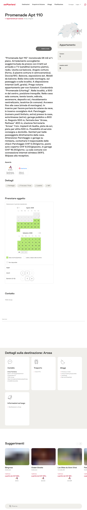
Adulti (8, 273)
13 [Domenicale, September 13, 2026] (39, 242)
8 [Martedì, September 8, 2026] (22, 242)
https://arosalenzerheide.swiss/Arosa (17, 379)
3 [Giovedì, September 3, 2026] (29, 239)
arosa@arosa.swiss (12, 381)
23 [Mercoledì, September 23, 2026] (26, 249)
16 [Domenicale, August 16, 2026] (38, 220)
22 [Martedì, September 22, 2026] (22, 249)
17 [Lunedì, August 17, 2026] (18, 224)
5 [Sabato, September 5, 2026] (35, 239)
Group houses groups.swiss (68, 373)
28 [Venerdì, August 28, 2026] (32, 227)
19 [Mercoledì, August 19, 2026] (25, 224)
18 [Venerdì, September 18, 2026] (32, 246)
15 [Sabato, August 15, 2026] (35, 220)
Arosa (47, 353)
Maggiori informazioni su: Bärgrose (17, 467)
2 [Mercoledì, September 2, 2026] (25, 239)
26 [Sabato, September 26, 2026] (36, 249)
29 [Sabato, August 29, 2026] (35, 227)
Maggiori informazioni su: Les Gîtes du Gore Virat (70, 467)
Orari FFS (38, 371)
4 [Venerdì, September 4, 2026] (32, 239)
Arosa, (26, 18)
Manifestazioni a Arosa (15, 407)
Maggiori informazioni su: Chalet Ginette (43, 467)
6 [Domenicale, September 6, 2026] (39, 239)
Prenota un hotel (65, 371)
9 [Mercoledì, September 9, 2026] (25, 242)
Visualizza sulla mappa (70, 30)
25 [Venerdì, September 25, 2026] (32, 249)
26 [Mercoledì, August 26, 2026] (25, 227)
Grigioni (30, 18)
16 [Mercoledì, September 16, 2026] (26, 246)
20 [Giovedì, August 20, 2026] (28, 224)
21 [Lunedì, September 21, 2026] (19, 249)
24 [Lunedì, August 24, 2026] (18, 227)
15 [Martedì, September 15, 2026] (22, 246)
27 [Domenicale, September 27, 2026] (39, 249)
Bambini (10, 278)
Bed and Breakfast (66, 377)
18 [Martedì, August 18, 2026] (21, 224)
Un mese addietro (18, 208)
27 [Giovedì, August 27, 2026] (28, 227)
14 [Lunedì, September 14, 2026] (19, 246)
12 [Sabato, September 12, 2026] (36, 242)
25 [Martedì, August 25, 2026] (22, 227)
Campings (64, 375)
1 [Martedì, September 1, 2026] (22, 239)
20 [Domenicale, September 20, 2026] (39, 246)
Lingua (78, 4)
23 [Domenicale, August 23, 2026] (38, 224)
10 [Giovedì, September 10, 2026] (29, 242)
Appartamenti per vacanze (14, 18)
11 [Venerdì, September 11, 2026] (32, 242)
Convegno (71, 4)
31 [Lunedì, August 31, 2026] (18, 230)
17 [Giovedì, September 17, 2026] (29, 246)
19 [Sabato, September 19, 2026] (36, 246)
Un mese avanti (39, 233)
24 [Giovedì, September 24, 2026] (29, 249)
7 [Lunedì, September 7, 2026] (19, 242)
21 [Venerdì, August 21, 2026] (31, 224)
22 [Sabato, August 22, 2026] (35, 224)
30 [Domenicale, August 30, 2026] (38, 227)
